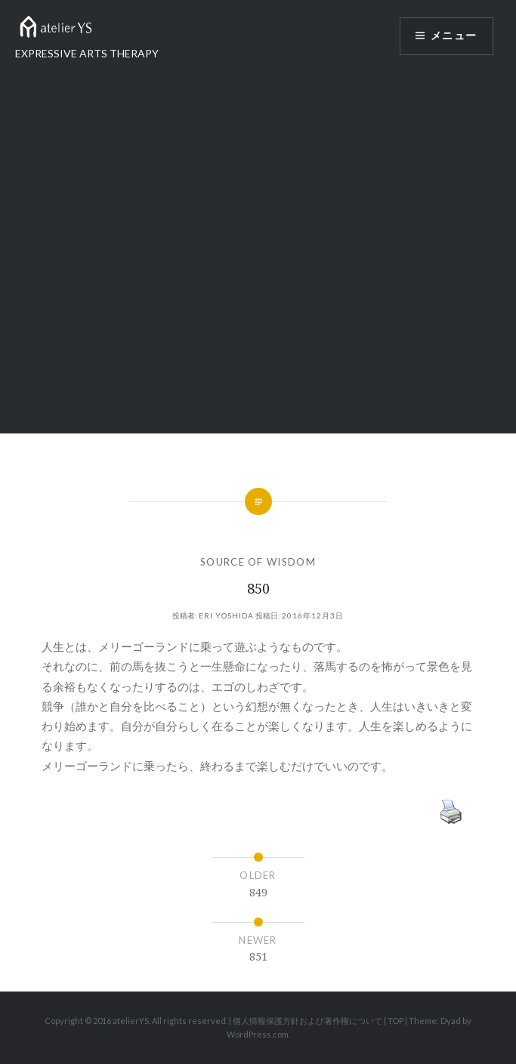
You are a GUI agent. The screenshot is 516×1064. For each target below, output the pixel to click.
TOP (395, 1020)
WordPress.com (258, 1034)
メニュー (453, 36)
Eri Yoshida (226, 615)
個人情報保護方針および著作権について (307, 1020)
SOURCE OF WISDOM (258, 562)
